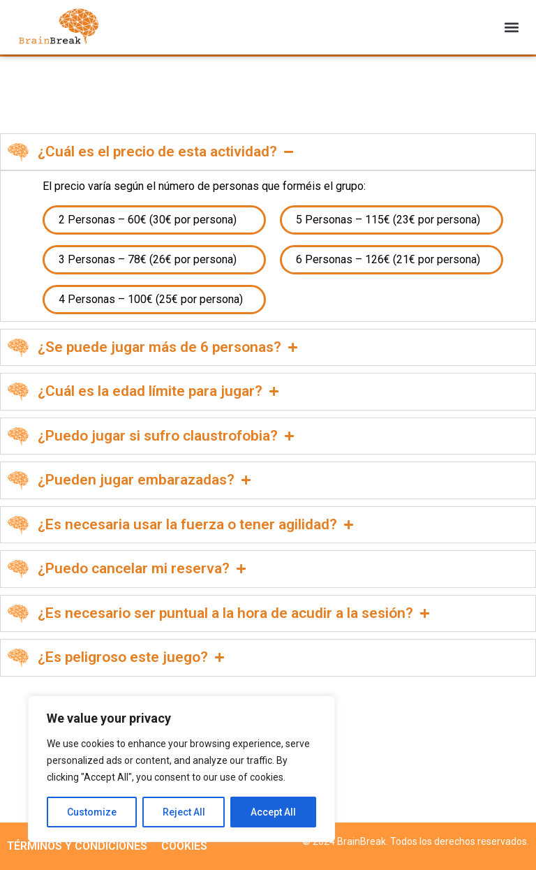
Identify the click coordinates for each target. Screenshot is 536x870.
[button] (511, 26)
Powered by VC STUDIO (477, 851)
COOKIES (184, 846)
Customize (92, 812)
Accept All (273, 812)
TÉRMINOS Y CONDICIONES (77, 846)
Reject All (184, 812)
